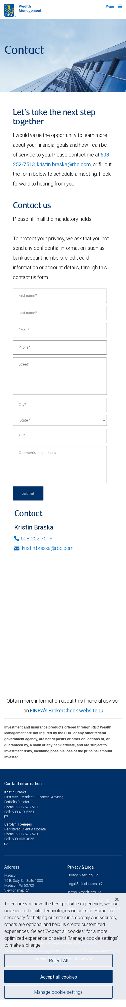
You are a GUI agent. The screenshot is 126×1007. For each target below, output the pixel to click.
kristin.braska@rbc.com (64, 164)
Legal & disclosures (82, 883)
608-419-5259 (23, 811)
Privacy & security (80, 875)
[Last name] (60, 313)
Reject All (58, 960)
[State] (60, 420)
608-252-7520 (26, 834)
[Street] (60, 376)
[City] (60, 405)
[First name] (60, 296)
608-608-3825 (23, 838)
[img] (63, 55)
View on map (14, 890)
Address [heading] (11, 867)
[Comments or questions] (60, 464)
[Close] (117, 899)
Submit (28, 493)
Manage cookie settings (58, 992)
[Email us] (6, 816)
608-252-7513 (33, 538)
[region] (63, 950)
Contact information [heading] (23, 783)
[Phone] (60, 347)
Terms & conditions (82, 892)
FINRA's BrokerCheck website (63, 710)
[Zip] (60, 436)
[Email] (60, 330)
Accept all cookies (58, 977)
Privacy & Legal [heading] (81, 867)
